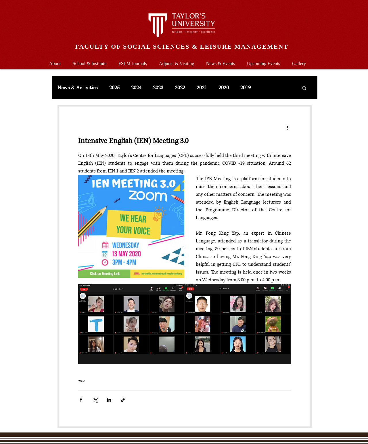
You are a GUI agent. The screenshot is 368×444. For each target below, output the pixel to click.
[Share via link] (123, 400)
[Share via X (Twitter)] (95, 400)
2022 (180, 87)
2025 (114, 87)
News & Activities (77, 87)
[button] (89, 60)
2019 (245, 87)
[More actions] (287, 127)
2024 (136, 87)
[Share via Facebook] (81, 400)
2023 (158, 87)
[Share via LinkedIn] (109, 400)
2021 (202, 87)
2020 (223, 87)
